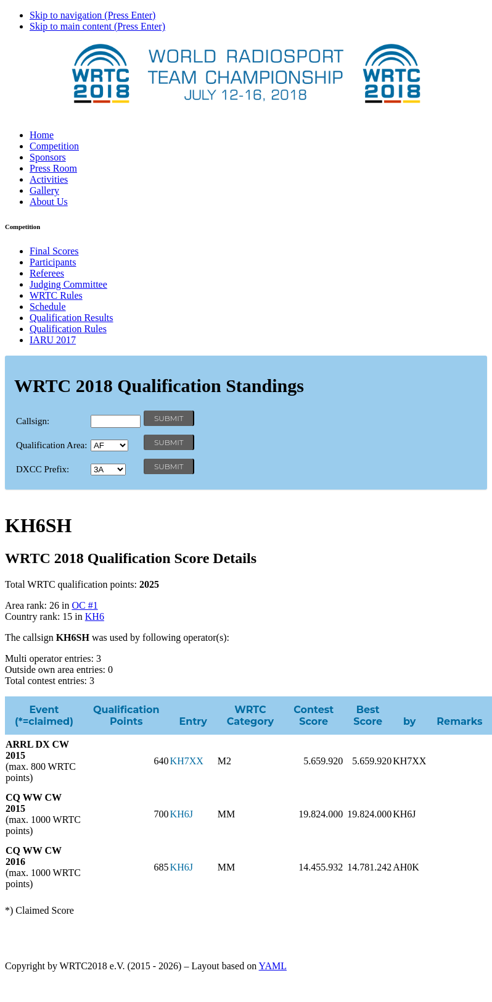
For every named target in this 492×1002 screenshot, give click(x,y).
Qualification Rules (68, 329)
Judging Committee (68, 284)
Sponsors (48, 157)
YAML (273, 966)
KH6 (94, 616)
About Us (49, 201)
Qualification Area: (51, 445)
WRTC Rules (56, 295)
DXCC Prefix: (42, 469)
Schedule (48, 306)
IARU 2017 (53, 340)
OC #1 (84, 605)
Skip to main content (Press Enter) (97, 26)
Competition (54, 146)
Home (42, 135)
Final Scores (54, 251)
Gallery (44, 190)
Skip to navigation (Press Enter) (92, 15)
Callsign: (32, 421)
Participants (53, 262)
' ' (109, 445)
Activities (49, 179)
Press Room (53, 168)
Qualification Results (71, 317)
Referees (47, 273)
